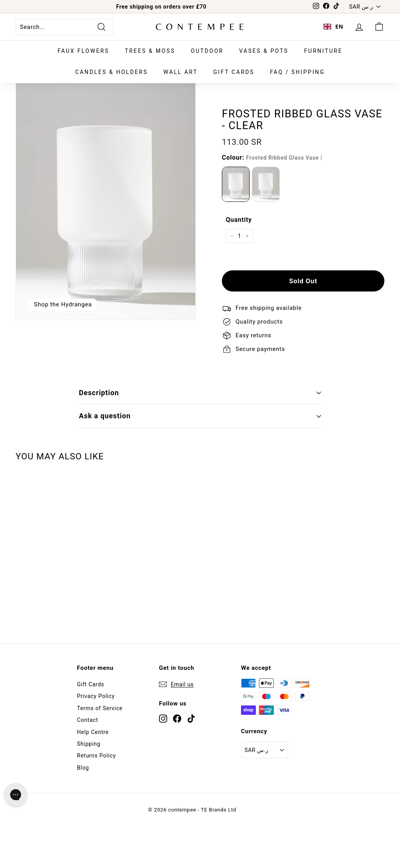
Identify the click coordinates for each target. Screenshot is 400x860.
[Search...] (64, 27)
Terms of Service (100, 708)
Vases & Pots (263, 51)
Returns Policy (96, 755)
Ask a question (200, 416)
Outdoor (207, 51)
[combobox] (333, 27)
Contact (87, 720)
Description (200, 393)
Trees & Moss (150, 51)
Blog (83, 768)
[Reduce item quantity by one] (232, 236)
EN (333, 26)
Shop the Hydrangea (63, 304)
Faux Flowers (83, 51)
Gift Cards (233, 72)
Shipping (88, 744)
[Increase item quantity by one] (247, 236)
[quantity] (239, 236)
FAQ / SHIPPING (297, 72)
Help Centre (93, 732)
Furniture (323, 51)
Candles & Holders (111, 72)
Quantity (239, 219)
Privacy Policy (96, 696)
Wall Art (180, 72)
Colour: (272, 157)
